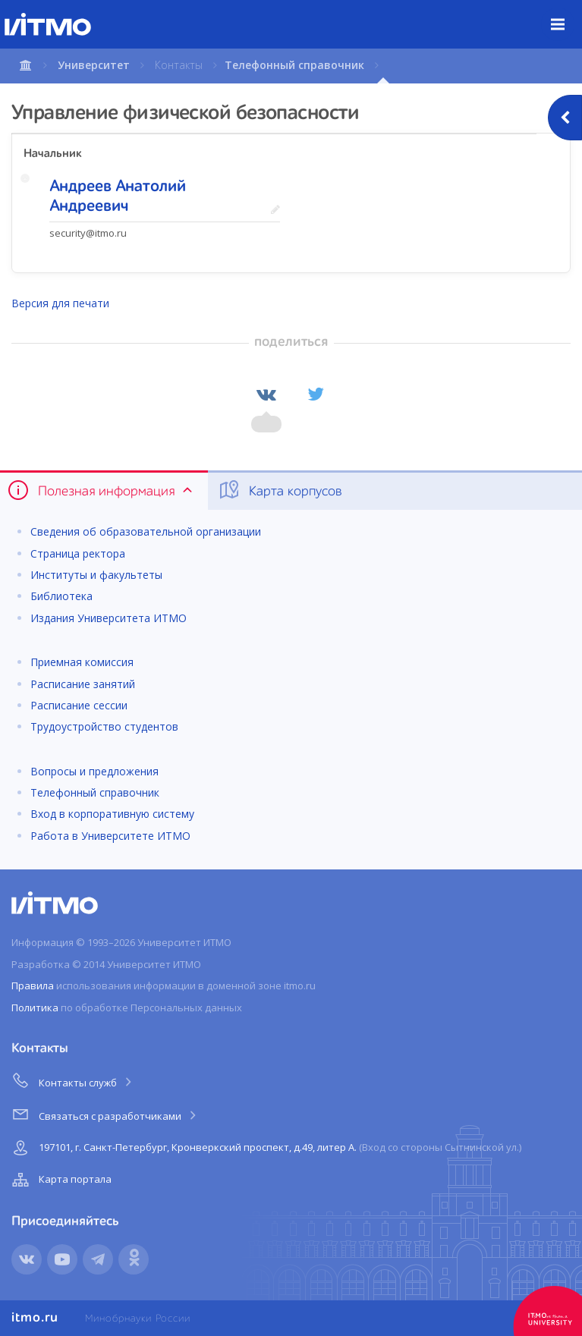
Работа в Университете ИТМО (110, 835)
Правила (32, 985)
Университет (94, 65)
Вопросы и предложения (94, 771)
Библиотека (61, 596)
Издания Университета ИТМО (108, 618)
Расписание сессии (78, 705)
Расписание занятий (82, 684)
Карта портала (60, 1180)
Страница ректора (77, 553)
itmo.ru (34, 1318)
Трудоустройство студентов (104, 726)
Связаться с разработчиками (105, 1114)
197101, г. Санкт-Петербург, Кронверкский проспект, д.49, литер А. (264, 1148)
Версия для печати (60, 303)
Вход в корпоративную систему (112, 813)
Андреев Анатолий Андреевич (117, 196)
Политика (34, 1007)
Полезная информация (101, 490)
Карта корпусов (279, 490)
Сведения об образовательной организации (145, 531)
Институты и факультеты (96, 574)
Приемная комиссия (82, 662)
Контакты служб (72, 1080)
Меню (566, 13)
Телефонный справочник (294, 65)
